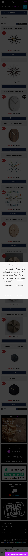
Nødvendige (9, 285)
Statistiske (20, 295)
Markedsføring (20, 285)
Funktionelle (8, 295)
